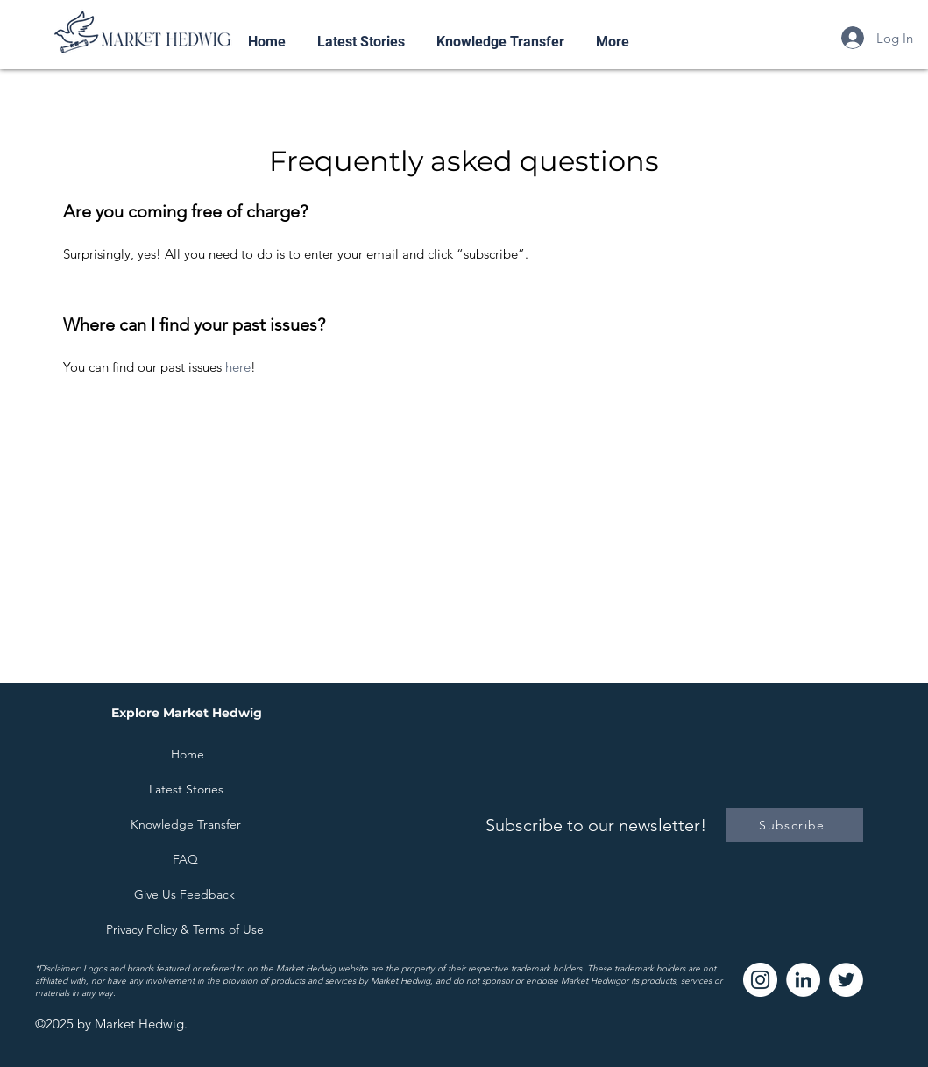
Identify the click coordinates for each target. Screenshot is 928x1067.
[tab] (464, 301)
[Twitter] (846, 980)
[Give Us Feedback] (185, 894)
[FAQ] (186, 859)
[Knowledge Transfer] (186, 824)
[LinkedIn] (803, 980)
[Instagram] (760, 980)
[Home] (187, 754)
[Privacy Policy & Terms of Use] (184, 929)
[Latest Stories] (186, 789)
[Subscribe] (794, 825)
